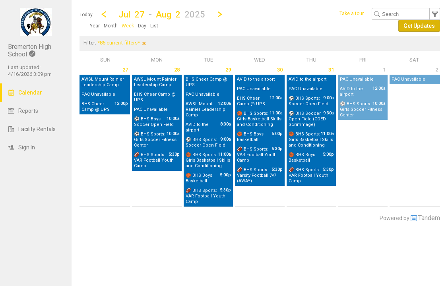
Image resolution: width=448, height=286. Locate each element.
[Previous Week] (104, 14)
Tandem (429, 218)
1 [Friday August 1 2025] (384, 70)
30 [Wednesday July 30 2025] (280, 70)
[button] (161, 14)
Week (128, 26)
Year (95, 26)
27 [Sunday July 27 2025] (125, 70)
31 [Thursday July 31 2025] (331, 70)
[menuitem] (95, 25)
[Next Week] (220, 14)
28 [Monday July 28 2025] (177, 70)
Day (142, 26)
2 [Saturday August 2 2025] (436, 70)
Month (111, 26)
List (154, 26)
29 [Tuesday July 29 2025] (228, 70)
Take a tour (351, 13)
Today (86, 14)
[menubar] (124, 26)
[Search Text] (406, 14)
